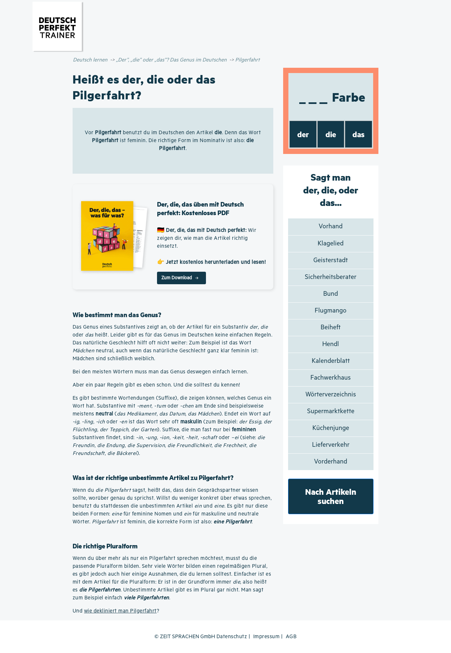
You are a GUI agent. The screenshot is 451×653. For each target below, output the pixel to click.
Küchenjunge (330, 428)
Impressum (266, 637)
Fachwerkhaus (330, 378)
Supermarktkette (330, 411)
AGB (291, 637)
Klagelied (331, 243)
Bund (330, 294)
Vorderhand (330, 461)
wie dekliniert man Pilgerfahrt (120, 611)
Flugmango (331, 310)
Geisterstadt (330, 260)
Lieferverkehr (331, 445)
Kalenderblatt (331, 361)
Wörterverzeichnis (330, 394)
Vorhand (331, 226)
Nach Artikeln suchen (330, 496)
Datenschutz (231, 637)
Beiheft (331, 327)
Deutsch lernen (90, 60)
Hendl (330, 344)
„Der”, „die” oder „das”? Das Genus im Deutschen (171, 60)
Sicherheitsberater (330, 277)
